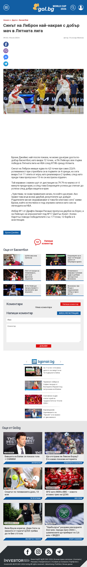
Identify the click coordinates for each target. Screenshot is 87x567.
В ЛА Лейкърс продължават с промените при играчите (31, 289)
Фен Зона (78, 498)
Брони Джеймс (12, 232)
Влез (61, 313)
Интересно (36, 463)
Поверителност (44, 562)
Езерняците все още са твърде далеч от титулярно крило (75, 259)
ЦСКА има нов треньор (31, 257)
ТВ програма (35, 498)
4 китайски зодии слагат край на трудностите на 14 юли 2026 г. (43, 399)
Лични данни (67, 564)
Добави (43, 346)
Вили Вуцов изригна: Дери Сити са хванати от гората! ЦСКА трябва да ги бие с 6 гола (22, 531)
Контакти (77, 559)
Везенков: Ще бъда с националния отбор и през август (73, 290)
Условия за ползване (59, 562)
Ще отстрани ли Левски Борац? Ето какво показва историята (62, 457)
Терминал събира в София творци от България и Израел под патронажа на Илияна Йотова (43, 387)
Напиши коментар (47, 242)
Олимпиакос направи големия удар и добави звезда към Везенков (75, 275)
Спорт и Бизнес (75, 539)
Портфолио (73, 562)
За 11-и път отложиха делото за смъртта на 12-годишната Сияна (43, 371)
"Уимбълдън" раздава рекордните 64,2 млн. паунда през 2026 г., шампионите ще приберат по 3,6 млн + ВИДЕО (64, 531)
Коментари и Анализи (73, 463)
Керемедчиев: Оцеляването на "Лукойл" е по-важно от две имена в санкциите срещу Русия (42, 415)
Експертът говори (33, 539)
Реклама (34, 562)
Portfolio (58, 564)
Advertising (49, 564)
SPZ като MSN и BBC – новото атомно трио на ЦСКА (61, 493)
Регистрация (71, 313)
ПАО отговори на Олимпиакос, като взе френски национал (32, 275)
